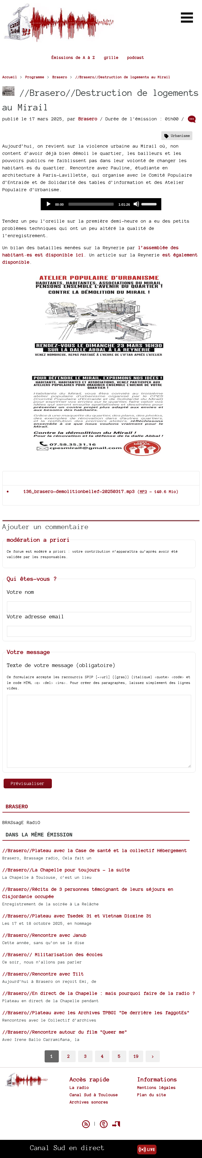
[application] (101, 204)
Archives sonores (89, 1102)
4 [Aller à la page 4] (102, 1056)
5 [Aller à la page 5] (119, 1056)
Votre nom (20, 592)
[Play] (48, 204)
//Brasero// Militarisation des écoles (52, 954)
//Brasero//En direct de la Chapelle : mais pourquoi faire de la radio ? (98, 993)
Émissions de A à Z (73, 57)
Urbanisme (180, 135)
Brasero (87, 118)
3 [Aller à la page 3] (85, 1056)
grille (111, 57)
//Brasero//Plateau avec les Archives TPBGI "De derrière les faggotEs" (96, 1012)
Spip (101, 1113)
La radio (79, 1087)
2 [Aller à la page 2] (68, 1056)
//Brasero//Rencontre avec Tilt (43, 973)
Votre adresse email (35, 616)
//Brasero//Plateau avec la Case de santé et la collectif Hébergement (94, 850)
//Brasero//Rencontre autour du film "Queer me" (64, 1032)
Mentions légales (156, 1087)
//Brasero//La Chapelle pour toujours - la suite (66, 869)
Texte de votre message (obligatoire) (61, 665)
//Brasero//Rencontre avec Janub (44, 935)
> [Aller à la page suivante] (153, 1056)
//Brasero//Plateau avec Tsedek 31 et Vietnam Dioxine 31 (77, 915)
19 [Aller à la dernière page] (136, 1056)
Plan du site (151, 1094)
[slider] (91, 204)
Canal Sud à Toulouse (94, 1094)
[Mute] (136, 204)
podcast (135, 57)
